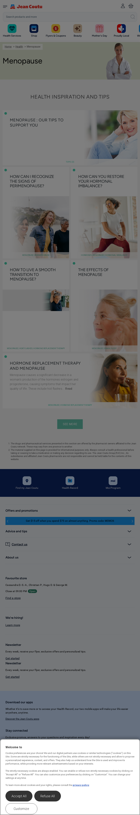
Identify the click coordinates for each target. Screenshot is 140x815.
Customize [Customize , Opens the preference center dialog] (21, 809)
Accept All (18, 796)
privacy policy (81, 785)
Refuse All (47, 796)
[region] (70, 777)
